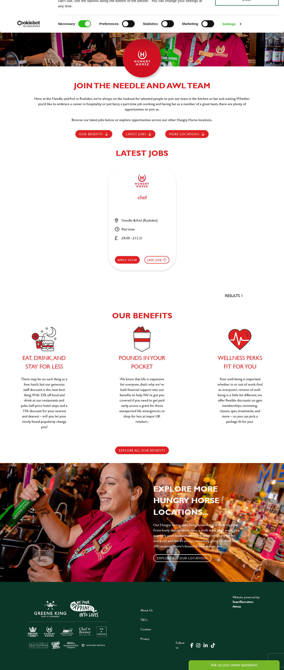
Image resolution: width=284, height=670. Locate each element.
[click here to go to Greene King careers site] (67, 624)
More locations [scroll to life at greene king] (184, 134)
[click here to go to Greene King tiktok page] (213, 645)
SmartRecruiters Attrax (243, 604)
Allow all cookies (247, 11)
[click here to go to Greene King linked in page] (205, 645)
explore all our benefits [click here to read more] (142, 450)
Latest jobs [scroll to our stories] (136, 134)
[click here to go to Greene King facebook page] (192, 645)
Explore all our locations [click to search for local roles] (182, 558)
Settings (229, 55)
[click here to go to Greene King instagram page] (198, 645)
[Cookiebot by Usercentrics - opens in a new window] (28, 55)
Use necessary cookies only (247, 28)
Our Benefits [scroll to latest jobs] (91, 134)
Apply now (127, 260)
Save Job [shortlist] (154, 260)
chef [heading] (142, 197)
